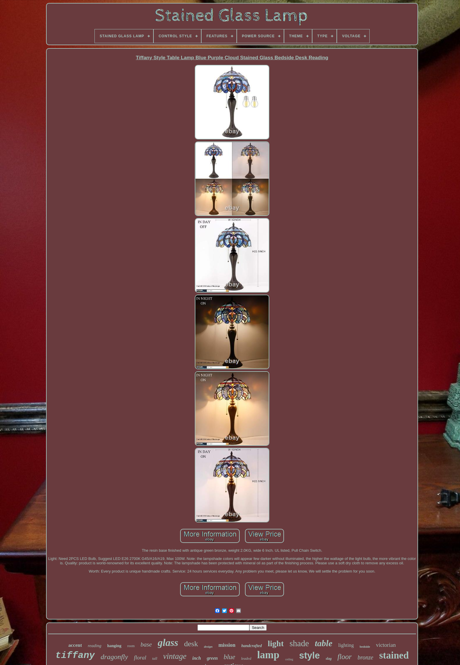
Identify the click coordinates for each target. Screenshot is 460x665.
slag (329, 658)
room (131, 646)
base (146, 644)
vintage (174, 656)
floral (140, 657)
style (309, 655)
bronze (365, 657)
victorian (386, 645)
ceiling (289, 659)
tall (154, 658)
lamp (268, 655)
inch (196, 658)
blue (229, 657)
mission (226, 645)
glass (168, 642)
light (276, 643)
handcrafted (251, 646)
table (323, 643)
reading (94, 645)
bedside (365, 646)
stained (394, 655)
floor (344, 657)
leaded (246, 658)
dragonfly (114, 657)
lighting (346, 645)
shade (299, 643)
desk (191, 643)
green (212, 658)
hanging (114, 646)
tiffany (75, 655)
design (208, 646)
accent (75, 645)
